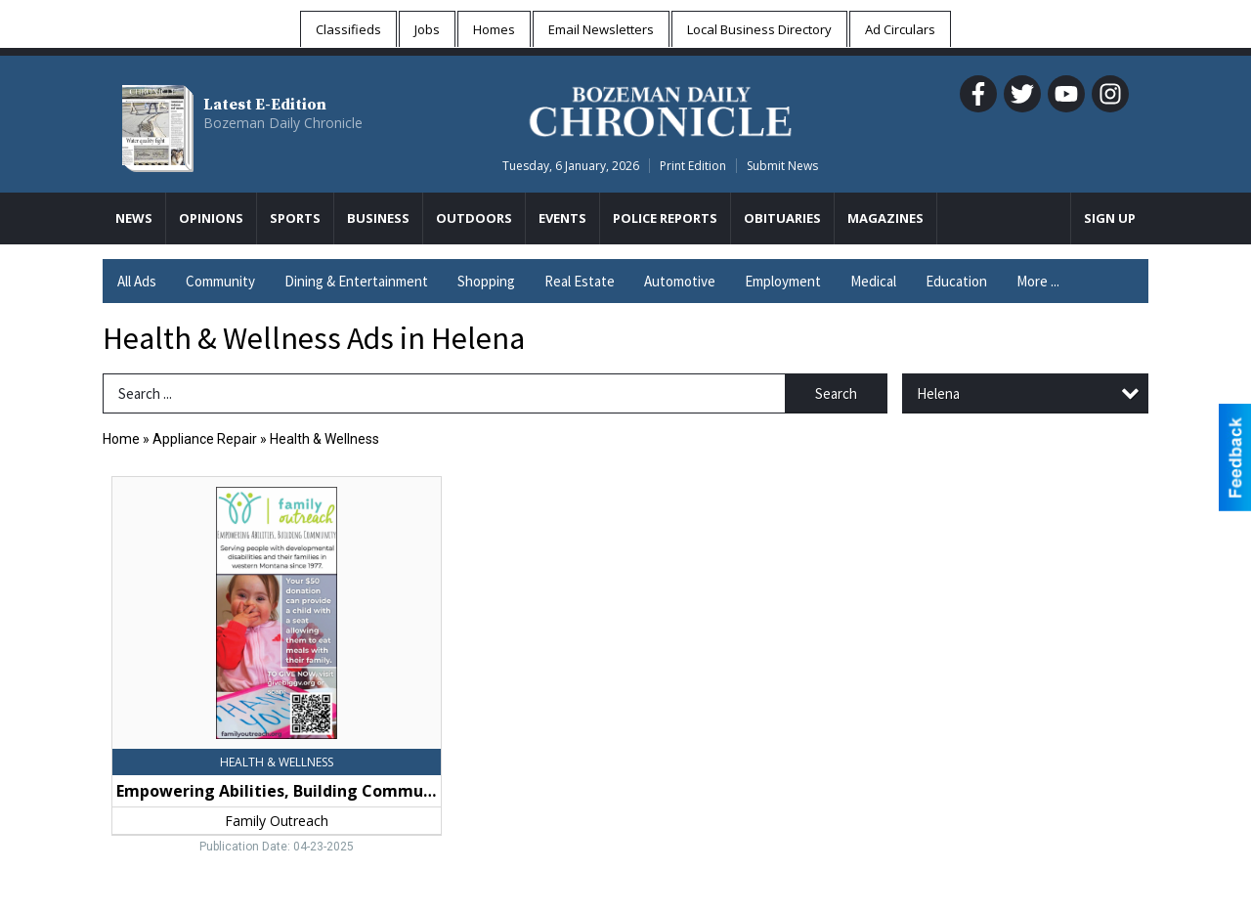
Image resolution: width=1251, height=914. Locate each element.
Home (121, 439)
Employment (783, 281)
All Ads (136, 281)
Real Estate (579, 281)
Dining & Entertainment (356, 281)
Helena (938, 393)
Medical (873, 281)
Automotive (679, 281)
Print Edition (693, 165)
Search (836, 393)
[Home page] (660, 108)
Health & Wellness (324, 439)
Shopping (486, 281)
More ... (1037, 281)
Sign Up (1110, 218)
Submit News (782, 165)
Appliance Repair (204, 439)
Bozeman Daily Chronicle (283, 122)
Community (220, 281)
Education (956, 281)
